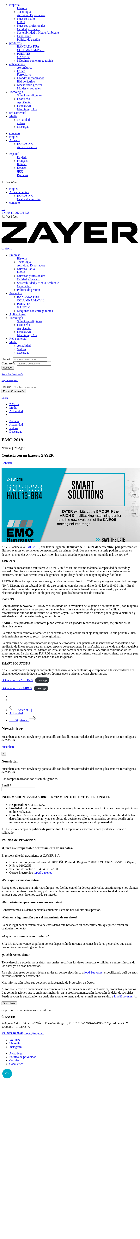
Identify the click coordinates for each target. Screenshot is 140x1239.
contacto (14, 133)
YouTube (15, 1040)
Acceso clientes (19, 192)
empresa (14, 4)
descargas (23, 126)
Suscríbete (9, 1003)
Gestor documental (28, 199)
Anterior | (21, 709)
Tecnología (24, 11)
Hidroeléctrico (26, 81)
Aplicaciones (17, 314)
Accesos (14, 140)
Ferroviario (24, 74)
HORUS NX (25, 143)
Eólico (21, 71)
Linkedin (15, 1043)
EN (4, 212)
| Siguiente (22, 720)
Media (13, 116)
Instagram (15, 1046)
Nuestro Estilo (26, 18)
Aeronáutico (24, 67)
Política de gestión (28, 39)
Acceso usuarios (27, 147)
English (22, 157)
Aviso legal (16, 1053)
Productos (15, 293)
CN (22, 212)
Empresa (14, 255)
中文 (20, 171)
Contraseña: (9, 363)
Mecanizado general (29, 85)
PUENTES (24, 53)
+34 (12, 1033)
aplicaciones (17, 64)
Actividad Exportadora (31, 15)
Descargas (15, 431)
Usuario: (7, 359)
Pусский (22, 175)
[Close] (4, 754)
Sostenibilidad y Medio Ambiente (38, 32)
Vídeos (21, 349)
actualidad (23, 119)
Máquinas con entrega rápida (35, 60)
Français (22, 160)
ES (3, 209)
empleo (13, 136)
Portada (14, 421)
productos (15, 43)
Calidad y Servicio (28, 29)
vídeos (21, 123)
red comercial (17, 112)
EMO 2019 (33, 547)
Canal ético (24, 36)
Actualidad (24, 345)
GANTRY (23, 57)
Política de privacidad (22, 1057)
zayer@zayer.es (34, 1033)
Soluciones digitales (29, 95)
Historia (22, 8)
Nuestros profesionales (31, 25)
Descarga (42, 680)
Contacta (7, 463)
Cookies (14, 1060)
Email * (6, 785)
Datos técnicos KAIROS (17, 688)
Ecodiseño (23, 98)
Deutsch (22, 167)
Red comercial (18, 338)
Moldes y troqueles (29, 88)
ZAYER (14, 404)
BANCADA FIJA (28, 46)
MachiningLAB (27, 109)
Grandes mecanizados (30, 78)
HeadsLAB (24, 105)
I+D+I (21, 22)
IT (12, 212)
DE (17, 212)
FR (8, 212)
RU (27, 212)
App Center (24, 102)
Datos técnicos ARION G (17, 680)
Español (14, 153)
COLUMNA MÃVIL (30, 50)
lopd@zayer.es (43, 872)
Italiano (22, 164)
